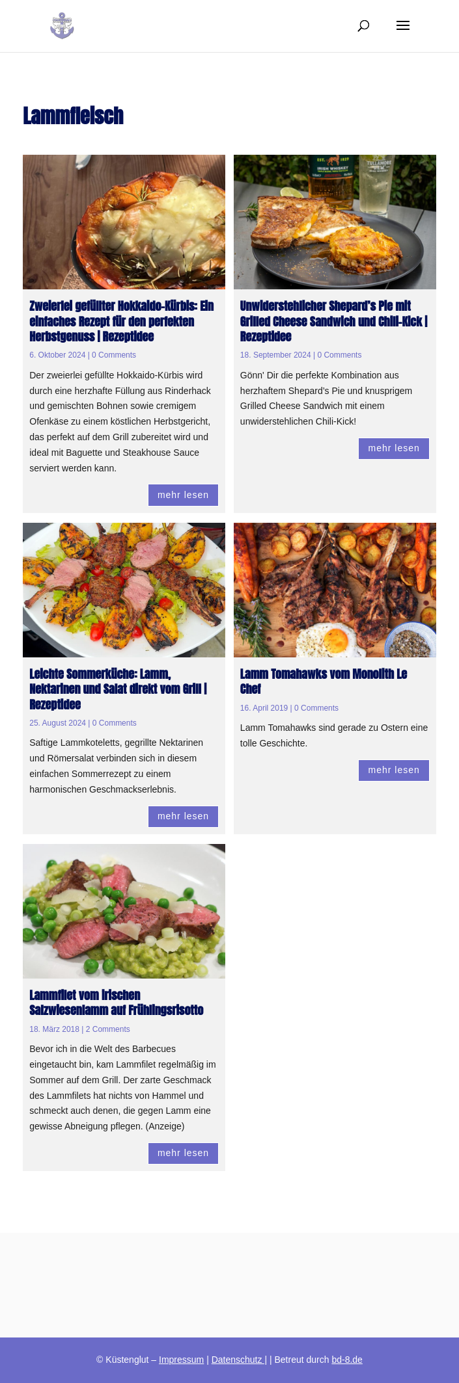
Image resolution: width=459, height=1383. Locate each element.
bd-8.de (346, 1359)
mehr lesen (183, 495)
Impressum (181, 1359)
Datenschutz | (239, 1359)
